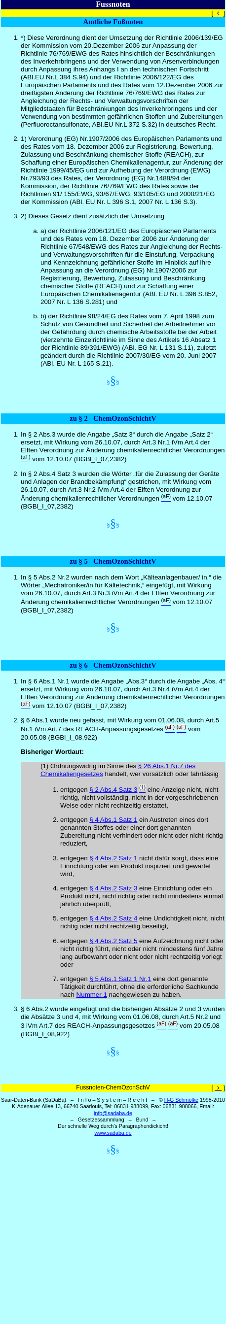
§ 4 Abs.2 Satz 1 (113, 858)
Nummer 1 (91, 994)
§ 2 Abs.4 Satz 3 (113, 789)
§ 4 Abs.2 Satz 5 (113, 941)
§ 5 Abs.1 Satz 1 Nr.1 (120, 979)
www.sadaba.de (112, 1133)
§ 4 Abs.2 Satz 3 (113, 888)
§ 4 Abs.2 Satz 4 (113, 918)
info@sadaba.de (113, 1113)
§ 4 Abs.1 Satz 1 (113, 819)
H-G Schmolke (181, 1100)
